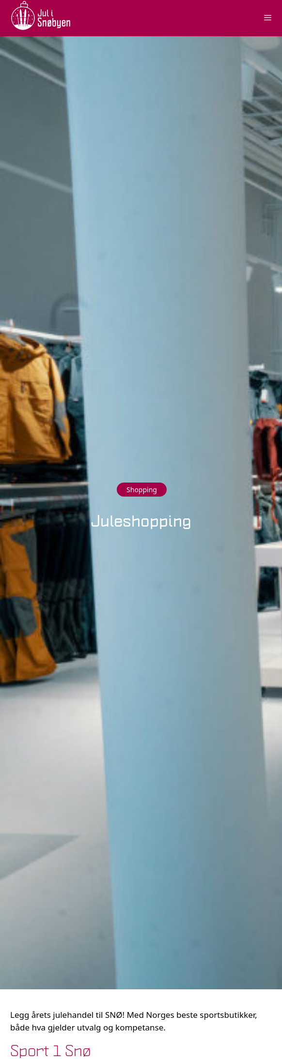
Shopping (141, 489)
